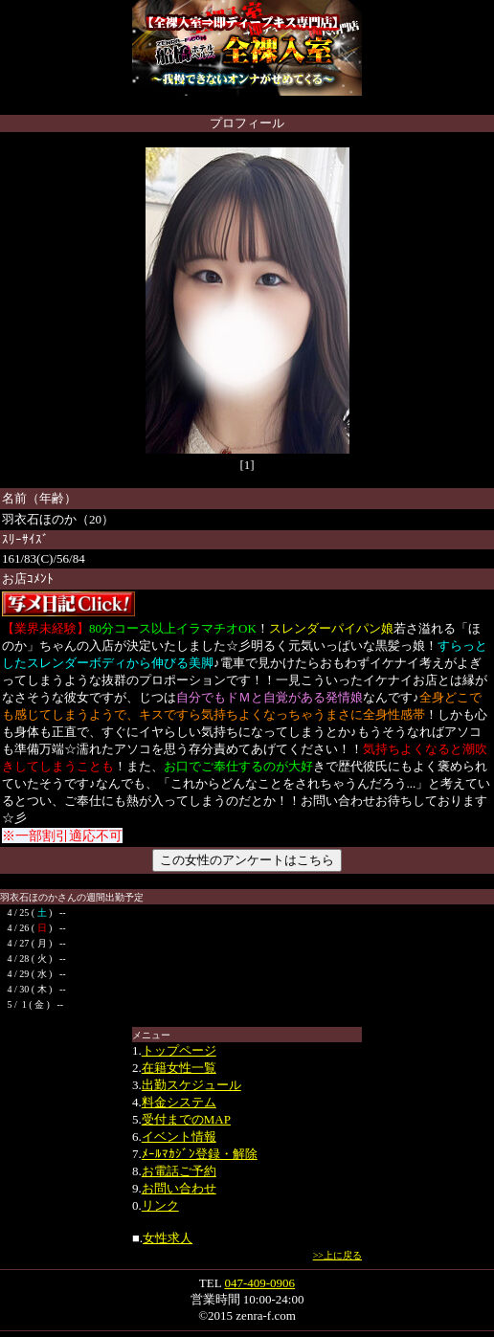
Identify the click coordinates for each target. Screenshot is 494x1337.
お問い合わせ (179, 1188)
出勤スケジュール (191, 1085)
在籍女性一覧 (179, 1067)
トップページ (179, 1050)
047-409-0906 (259, 1283)
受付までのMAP (186, 1119)
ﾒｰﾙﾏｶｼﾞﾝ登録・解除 (200, 1154)
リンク (160, 1205)
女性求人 (167, 1238)
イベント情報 (179, 1136)
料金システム (179, 1102)
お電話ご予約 (179, 1171)
